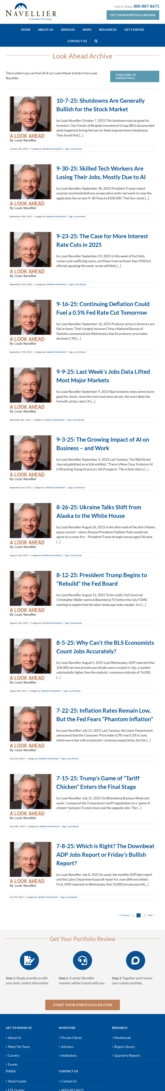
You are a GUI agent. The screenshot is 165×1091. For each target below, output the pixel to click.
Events (13, 1064)
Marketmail (122, 1038)
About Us (14, 1038)
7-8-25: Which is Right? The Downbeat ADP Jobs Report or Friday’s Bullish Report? (105, 854)
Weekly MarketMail (52, 148)
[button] (96, 41)
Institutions (69, 1055)
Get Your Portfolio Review (132, 15)
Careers (13, 1055)
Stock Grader (17, 1081)
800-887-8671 (146, 6)
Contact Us (69, 1081)
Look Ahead (76, 148)
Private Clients (71, 1038)
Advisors (67, 1047)
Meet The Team (19, 1047)
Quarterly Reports (127, 1055)
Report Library (124, 1047)
